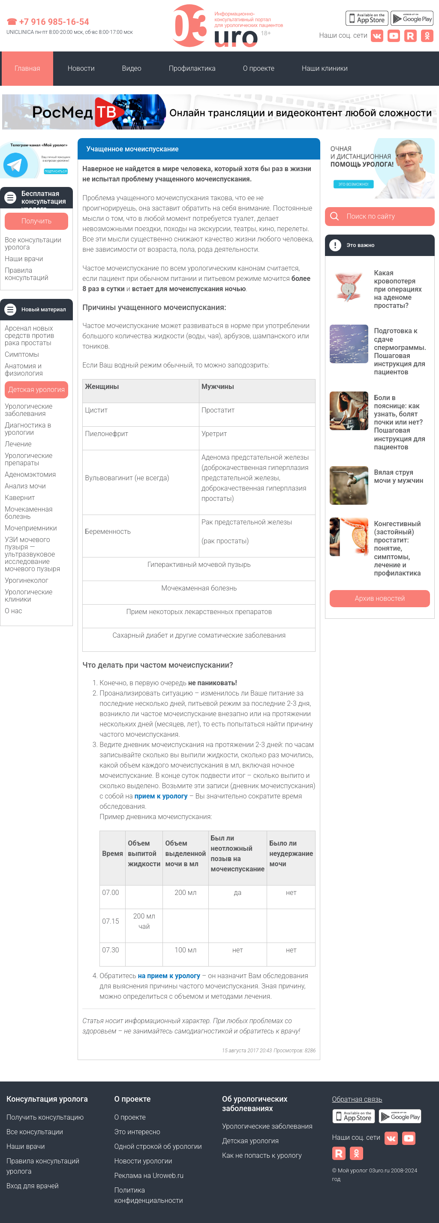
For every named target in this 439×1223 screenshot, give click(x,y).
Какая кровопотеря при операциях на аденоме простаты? (397, 289)
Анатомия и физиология (24, 369)
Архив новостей (380, 598)
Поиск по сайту (370, 216)
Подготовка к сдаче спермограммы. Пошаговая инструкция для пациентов (400, 351)
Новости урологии (143, 1161)
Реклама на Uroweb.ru (148, 1176)
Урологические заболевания (28, 410)
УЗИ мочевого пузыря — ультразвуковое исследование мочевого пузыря (32, 554)
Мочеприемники (31, 528)
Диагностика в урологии (28, 429)
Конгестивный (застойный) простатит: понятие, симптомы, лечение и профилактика (397, 548)
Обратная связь (357, 1099)
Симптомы (22, 354)
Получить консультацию (36, 223)
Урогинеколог (26, 580)
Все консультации (34, 1132)
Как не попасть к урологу (262, 1155)
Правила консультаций (26, 274)
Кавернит (20, 497)
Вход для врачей (32, 1186)
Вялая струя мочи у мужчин (398, 476)
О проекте (258, 68)
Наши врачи (24, 258)
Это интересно (137, 1132)
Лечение (18, 444)
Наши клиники (325, 68)
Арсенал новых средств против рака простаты (29, 335)
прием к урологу (161, 796)
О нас (13, 611)
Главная (27, 68)
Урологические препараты (28, 459)
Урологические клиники (28, 595)
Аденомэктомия (30, 474)
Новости (81, 68)
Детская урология (36, 390)
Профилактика (192, 68)
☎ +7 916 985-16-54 (47, 22)
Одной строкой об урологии (158, 1146)
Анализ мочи (25, 486)
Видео (131, 68)
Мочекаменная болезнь (29, 513)
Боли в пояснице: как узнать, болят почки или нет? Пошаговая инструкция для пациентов (399, 422)
